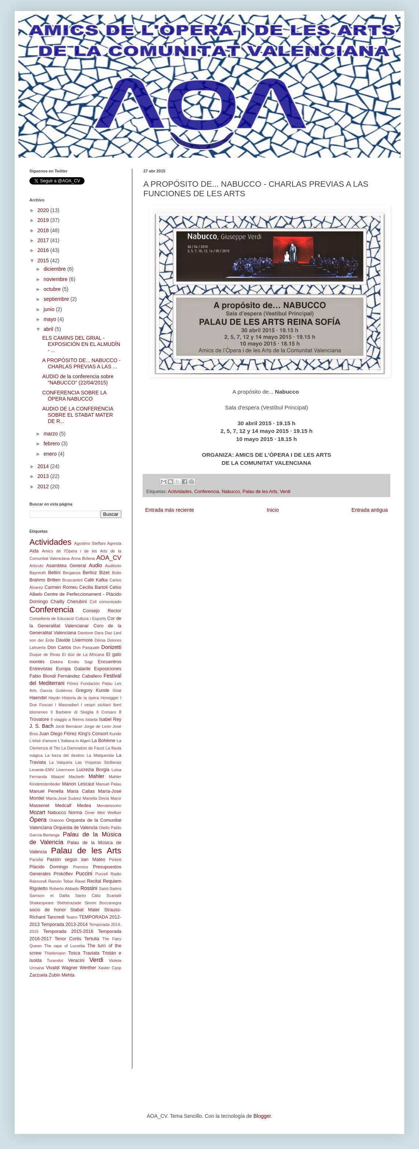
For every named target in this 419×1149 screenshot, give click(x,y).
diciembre (55, 269)
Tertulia (91, 938)
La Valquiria (60, 762)
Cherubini (77, 601)
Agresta (114, 543)
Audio (95, 565)
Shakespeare (41, 903)
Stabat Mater (85, 909)
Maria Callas (81, 791)
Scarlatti (114, 895)
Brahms (37, 580)
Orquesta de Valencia (75, 827)
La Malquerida (100, 755)
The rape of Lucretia (64, 946)
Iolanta (91, 719)
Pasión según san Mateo (76, 859)
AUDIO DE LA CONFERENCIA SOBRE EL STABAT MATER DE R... (77, 415)
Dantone (85, 633)
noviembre (56, 279)
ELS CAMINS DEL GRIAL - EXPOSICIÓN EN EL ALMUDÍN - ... (81, 344)
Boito (117, 572)
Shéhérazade (69, 903)
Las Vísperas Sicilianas (98, 762)
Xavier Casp (109, 968)
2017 (43, 240)
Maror (116, 798)
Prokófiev (63, 873)
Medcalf (63, 805)
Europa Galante (73, 668)
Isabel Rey (110, 719)
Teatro (72, 917)
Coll (93, 601)
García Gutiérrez (56, 690)
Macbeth (77, 776)
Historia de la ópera (80, 698)
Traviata (91, 953)
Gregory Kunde (92, 690)
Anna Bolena (83, 558)
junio (49, 309)
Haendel (38, 697)
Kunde (115, 734)
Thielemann (54, 953)
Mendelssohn (109, 805)
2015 (43, 260)
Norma (75, 812)
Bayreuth (37, 572)
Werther (88, 967)
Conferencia (206, 491)
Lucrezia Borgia (93, 769)
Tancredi (56, 917)
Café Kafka (96, 580)
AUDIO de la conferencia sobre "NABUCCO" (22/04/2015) (78, 379)
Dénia (99, 640)
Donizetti (111, 647)
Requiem (112, 881)
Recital (94, 881)
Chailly (58, 601)
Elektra (56, 662)
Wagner (70, 967)
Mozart (37, 812)
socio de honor (47, 909)
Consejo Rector (102, 610)
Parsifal (36, 859)
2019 (43, 220)
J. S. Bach (41, 726)
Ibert (117, 705)
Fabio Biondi (42, 676)
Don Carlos (59, 647)
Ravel (80, 881)
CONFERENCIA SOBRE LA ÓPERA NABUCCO (74, 396)
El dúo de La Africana (83, 654)
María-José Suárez (63, 798)
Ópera (38, 819)
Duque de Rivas (44, 654)
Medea (84, 805)
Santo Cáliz (88, 895)
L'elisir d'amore (43, 740)
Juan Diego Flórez (57, 733)
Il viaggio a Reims (67, 719)
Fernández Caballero (79, 676)
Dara (98, 633)
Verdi (285, 491)
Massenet (39, 805)
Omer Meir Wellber (103, 812)
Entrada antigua (369, 510)
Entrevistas (40, 668)
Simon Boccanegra (103, 903)
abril (48, 329)
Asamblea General (66, 565)
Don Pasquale (86, 647)
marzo (51, 434)
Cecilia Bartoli (93, 587)
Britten (53, 580)
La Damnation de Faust (82, 748)
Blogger (262, 1116)
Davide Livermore (74, 640)
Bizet (104, 572)
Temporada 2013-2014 (64, 924)
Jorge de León (97, 726)
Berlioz (90, 572)
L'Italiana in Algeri (74, 740)
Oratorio (56, 820)
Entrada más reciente (169, 510)
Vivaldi (53, 967)
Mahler (96, 776)
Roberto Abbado (64, 888)
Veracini (76, 960)
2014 (43, 466)
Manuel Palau (108, 784)
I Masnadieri (67, 705)
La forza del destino (64, 755)
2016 (43, 250)
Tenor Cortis (67, 938)
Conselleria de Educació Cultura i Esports (67, 618)
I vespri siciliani (96, 705)
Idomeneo (38, 712)
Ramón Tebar (60, 881)
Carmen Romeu (61, 587)
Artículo (36, 565)
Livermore (65, 769)
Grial (116, 690)
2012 (43, 486)
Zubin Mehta (62, 975)
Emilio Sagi (80, 662)
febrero (52, 443)
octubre (52, 289)
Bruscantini (72, 580)
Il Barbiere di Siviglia (72, 712)
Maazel (57, 776)
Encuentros (109, 661)
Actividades (179, 491)
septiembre (56, 299)
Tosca (74, 953)
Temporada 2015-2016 (68, 931)
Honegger (109, 698)
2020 (43, 210)
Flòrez (72, 683)
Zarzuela (38, 975)
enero (50, 454)
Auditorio (113, 565)
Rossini (88, 888)
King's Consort (93, 733)
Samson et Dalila (49, 895)
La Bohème (103, 740)
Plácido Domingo (48, 866)
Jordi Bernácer (69, 726)
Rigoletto (38, 888)
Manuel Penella (46, 791)
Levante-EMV (41, 769)
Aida (34, 551)
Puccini (84, 873)
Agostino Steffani (89, 543)
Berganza (71, 572)
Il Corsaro (106, 712)
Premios (80, 867)
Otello (104, 827)
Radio (116, 874)
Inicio (273, 510)
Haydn (54, 698)
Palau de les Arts (260, 491)
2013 (43, 476)
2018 (43, 230)
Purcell (101, 874)
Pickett (115, 859)
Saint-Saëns (110, 888)
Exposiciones (107, 668)
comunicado (110, 601)
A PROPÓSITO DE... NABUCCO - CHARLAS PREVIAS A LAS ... (81, 363)
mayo (50, 319)
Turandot (55, 960)
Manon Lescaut (78, 784)
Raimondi (38, 881)
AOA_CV (108, 557)
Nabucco (231, 491)
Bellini (54, 572)
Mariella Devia (96, 798)
